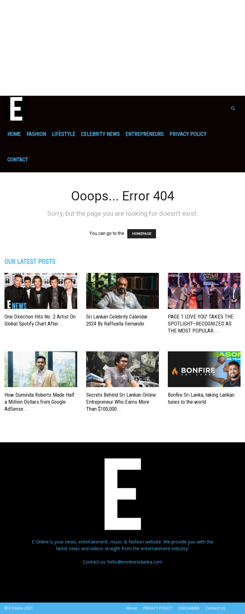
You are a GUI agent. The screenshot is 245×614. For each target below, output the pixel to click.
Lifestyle (63, 134)
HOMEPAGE (141, 234)
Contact (17, 159)
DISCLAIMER (188, 608)
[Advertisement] (122, 48)
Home (14, 134)
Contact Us (215, 608)
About (131, 608)
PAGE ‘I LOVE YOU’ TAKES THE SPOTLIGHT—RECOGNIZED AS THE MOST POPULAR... (201, 323)
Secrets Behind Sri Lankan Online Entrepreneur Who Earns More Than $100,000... (121, 402)
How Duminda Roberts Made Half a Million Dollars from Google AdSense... (39, 402)
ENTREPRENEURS (144, 134)
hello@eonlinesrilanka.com (135, 562)
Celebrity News (100, 134)
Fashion (36, 134)
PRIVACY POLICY (187, 134)
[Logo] (16, 109)
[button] (233, 109)
